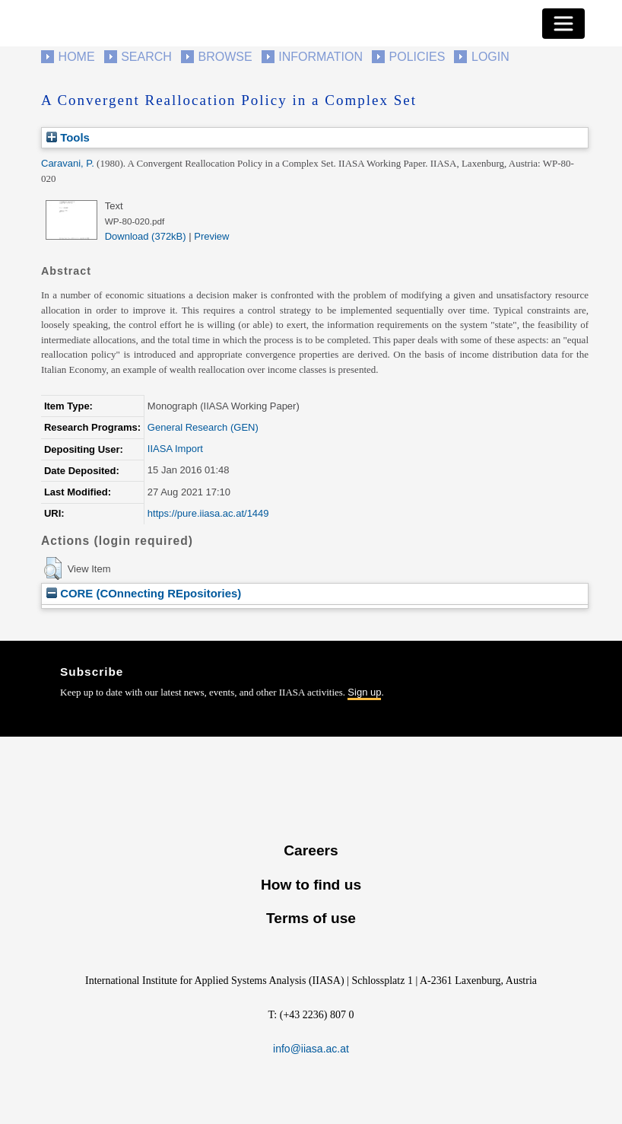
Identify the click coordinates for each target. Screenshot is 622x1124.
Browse (225, 56)
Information (320, 56)
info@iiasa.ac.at (311, 1049)
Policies (417, 56)
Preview (211, 236)
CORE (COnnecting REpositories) (143, 593)
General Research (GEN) (203, 427)
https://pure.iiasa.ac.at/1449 (208, 513)
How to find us (311, 885)
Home (77, 56)
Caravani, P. (67, 163)
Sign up (364, 692)
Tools (68, 137)
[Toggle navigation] (563, 23)
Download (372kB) (145, 236)
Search (146, 56)
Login (490, 56)
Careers (311, 850)
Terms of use (311, 918)
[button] (53, 568)
